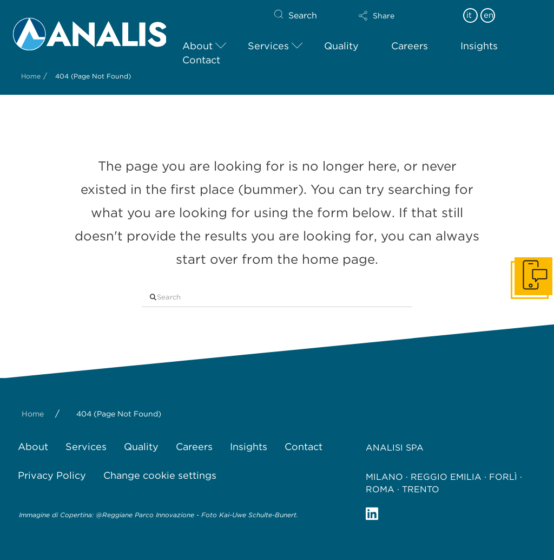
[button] (395, 15)
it (469, 15)
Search (302, 15)
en (488, 15)
